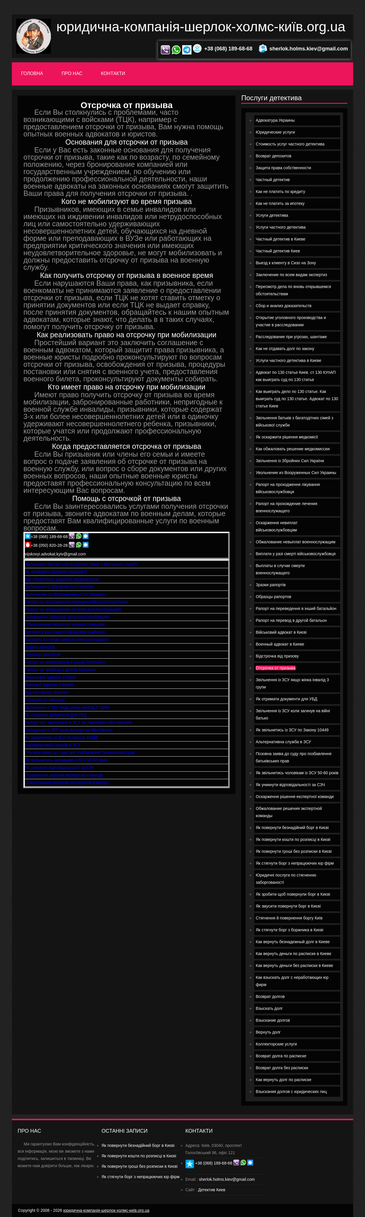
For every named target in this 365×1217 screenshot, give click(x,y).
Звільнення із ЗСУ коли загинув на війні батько (69, 730)
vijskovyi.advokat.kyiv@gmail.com (55, 554)
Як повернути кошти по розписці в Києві (293, 839)
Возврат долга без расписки (282, 1067)
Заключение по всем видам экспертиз (291, 274)
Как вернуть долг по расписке (283, 1079)
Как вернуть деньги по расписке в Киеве (293, 953)
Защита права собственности (283, 167)
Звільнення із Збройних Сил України (59, 586)
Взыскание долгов (273, 1020)
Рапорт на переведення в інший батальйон (65, 662)
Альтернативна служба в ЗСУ (52, 745)
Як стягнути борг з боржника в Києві (289, 930)
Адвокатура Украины (275, 120)
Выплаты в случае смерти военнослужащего (67, 639)
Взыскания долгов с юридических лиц (291, 1091)
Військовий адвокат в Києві (50, 677)
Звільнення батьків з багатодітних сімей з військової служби (81, 564)
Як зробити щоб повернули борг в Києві (293, 894)
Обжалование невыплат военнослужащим (64, 624)
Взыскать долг (269, 1008)
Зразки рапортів (40, 647)
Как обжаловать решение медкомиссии (62, 579)
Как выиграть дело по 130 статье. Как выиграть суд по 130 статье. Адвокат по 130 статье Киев (297, 398)
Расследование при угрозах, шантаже (291, 336)
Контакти (113, 73)
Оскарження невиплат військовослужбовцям (67, 617)
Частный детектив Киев (278, 251)
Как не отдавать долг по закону (285, 348)
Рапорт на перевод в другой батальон (60, 669)
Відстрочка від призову (46, 692)
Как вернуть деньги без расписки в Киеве (294, 965)
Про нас (72, 73)
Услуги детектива (272, 215)
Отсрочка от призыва (44, 699)
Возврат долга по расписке (281, 1056)
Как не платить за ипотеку (280, 203)
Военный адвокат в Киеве (49, 684)
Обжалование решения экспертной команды (67, 782)
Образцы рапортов (42, 654)
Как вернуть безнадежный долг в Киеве (293, 941)
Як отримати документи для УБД (55, 715)
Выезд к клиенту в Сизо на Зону (286, 262)
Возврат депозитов (273, 156)
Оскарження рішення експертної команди (64, 775)
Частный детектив (273, 179)
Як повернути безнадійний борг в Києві (292, 827)
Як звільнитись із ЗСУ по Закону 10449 (61, 737)
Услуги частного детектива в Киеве (288, 360)
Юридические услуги (275, 132)
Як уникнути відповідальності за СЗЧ (59, 767)
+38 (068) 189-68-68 (228, 49)
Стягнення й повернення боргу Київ (289, 918)
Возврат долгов (270, 996)
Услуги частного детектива (281, 227)
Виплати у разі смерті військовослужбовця (65, 632)
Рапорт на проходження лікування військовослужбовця (76, 602)
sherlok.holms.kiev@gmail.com (309, 49)
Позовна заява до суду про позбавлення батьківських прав (80, 752)
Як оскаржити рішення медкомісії (56, 571)
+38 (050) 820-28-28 (49, 545)
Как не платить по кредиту (280, 191)
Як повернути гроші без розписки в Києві (294, 851)
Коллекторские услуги (276, 1044)
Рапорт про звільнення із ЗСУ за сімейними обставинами (78, 722)
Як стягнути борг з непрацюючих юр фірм (295, 863)
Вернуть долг (268, 1032)
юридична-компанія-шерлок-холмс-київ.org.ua (200, 26)
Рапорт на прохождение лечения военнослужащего (73, 609)
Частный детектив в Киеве (280, 239)
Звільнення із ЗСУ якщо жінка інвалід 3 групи (67, 707)
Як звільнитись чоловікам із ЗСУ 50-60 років (66, 760)
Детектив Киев (211, 1189)
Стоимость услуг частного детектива (290, 144)
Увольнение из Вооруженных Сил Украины (65, 594)
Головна (32, 73)
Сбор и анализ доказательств (283, 305)
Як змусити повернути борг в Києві (288, 906)
